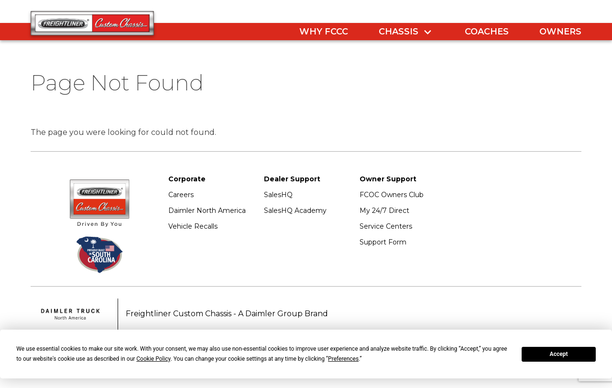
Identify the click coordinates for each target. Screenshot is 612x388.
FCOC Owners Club (392, 194)
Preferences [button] (343, 358)
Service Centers (386, 226)
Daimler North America (207, 210)
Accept (559, 354)
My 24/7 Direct (384, 210)
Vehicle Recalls (193, 226)
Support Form (383, 242)
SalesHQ (278, 194)
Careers (181, 194)
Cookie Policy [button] (153, 358)
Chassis (398, 31)
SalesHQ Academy (295, 210)
